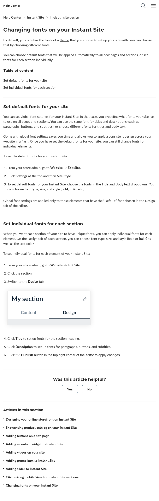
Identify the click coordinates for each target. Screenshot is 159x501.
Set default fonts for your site (25, 80)
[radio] (70, 389)
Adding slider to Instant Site (26, 468)
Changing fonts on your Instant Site (32, 485)
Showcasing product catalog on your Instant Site (41, 427)
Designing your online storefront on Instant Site (41, 419)
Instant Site (35, 17)
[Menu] (153, 5)
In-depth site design (64, 17)
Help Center (12, 17)
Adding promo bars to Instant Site (30, 460)
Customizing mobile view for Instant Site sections (42, 477)
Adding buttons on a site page (27, 435)
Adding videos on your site (25, 452)
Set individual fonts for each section (29, 87)
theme (64, 40)
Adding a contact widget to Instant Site (34, 444)
